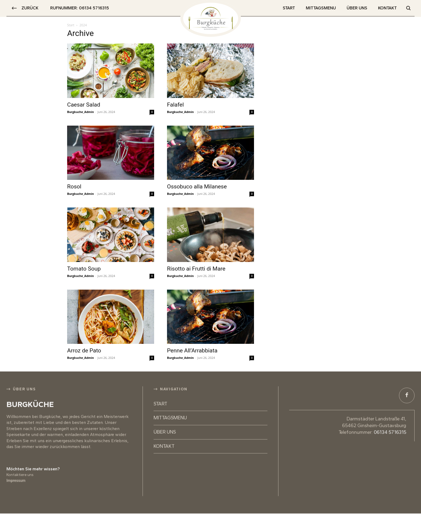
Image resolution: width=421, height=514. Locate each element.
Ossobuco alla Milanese (197, 186)
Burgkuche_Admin (80, 112)
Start (70, 25)
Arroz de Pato (84, 350)
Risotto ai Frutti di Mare (196, 268)
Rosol (74, 186)
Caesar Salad (83, 104)
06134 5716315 (390, 421)
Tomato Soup (84, 268)
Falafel (175, 104)
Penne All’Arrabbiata (192, 350)
